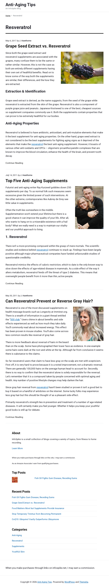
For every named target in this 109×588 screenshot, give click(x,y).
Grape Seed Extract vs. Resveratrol (38, 46)
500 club (15, 319)
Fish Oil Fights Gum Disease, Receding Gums (56, 478)
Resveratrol (17, 540)
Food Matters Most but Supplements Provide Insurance (38, 508)
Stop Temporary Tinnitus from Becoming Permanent (36, 514)
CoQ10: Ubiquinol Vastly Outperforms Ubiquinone (35, 519)
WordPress (69, 582)
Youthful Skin (18, 551)
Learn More (17, 448)
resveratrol (37, 144)
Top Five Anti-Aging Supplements (37, 180)
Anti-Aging (17, 535)
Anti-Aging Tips (44, 582)
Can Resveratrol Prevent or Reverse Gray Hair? (49, 301)
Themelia (83, 582)
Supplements (18, 546)
